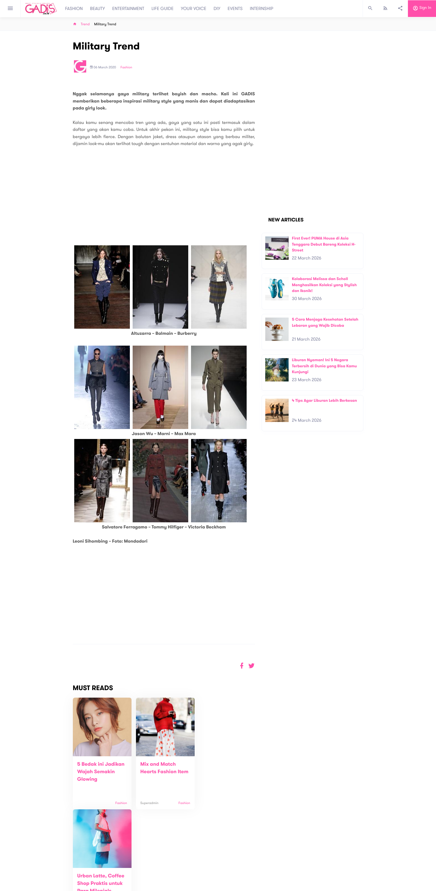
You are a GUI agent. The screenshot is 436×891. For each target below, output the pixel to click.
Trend (85, 24)
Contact (145, 868)
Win (239, 865)
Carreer (144, 874)
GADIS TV (253, 865)
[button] (251, 666)
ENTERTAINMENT (128, 9)
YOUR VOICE (193, 9)
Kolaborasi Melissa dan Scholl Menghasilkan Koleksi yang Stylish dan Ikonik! (324, 284)
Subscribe (354, 845)
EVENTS (235, 9)
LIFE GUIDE (163, 9)
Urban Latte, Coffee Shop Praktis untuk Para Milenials (222, 772)
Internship (146, 880)
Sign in (422, 8)
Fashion (126, 67)
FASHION (74, 9)
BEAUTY (97, 9)
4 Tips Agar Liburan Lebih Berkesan (324, 400)
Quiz (230, 865)
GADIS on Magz (276, 865)
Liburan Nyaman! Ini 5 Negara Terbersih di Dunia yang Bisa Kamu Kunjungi (324, 366)
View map (66, 886)
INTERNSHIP (261, 9)
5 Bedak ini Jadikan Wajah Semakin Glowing (101, 772)
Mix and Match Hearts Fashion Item (156, 772)
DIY (217, 9)
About (143, 863)
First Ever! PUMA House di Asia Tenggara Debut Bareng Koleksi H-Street (324, 244)
